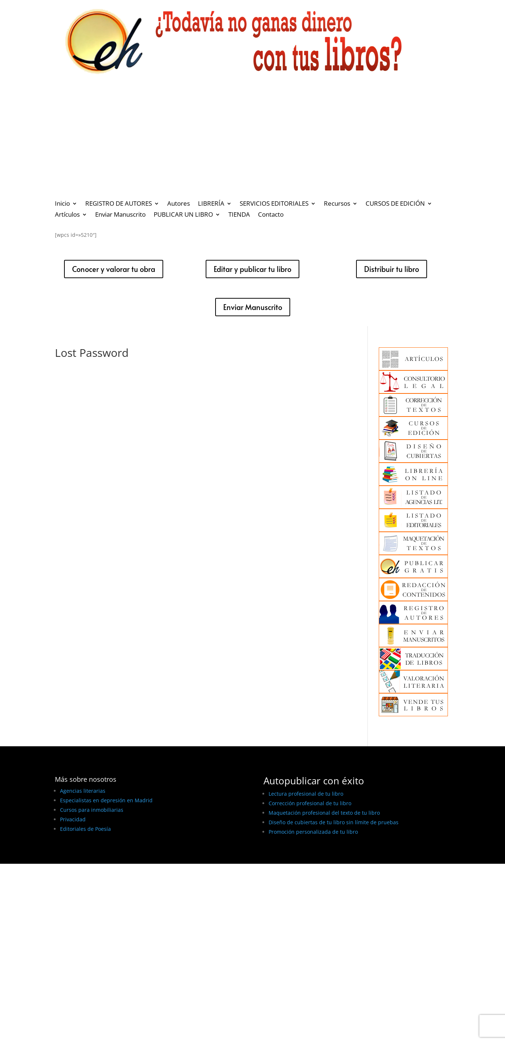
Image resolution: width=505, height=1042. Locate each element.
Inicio (62, 204)
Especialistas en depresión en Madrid (106, 800)
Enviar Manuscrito (120, 215)
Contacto (271, 215)
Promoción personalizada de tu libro (313, 831)
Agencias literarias (82, 790)
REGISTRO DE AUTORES (118, 204)
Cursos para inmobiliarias (91, 809)
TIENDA (239, 215)
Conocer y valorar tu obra (113, 269)
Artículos (67, 215)
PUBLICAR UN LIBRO (183, 215)
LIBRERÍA (211, 204)
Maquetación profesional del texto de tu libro (324, 812)
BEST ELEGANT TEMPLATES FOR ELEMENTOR (109, 855)
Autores (178, 204)
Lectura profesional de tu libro (306, 793)
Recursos (337, 204)
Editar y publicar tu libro (252, 269)
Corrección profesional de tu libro (310, 803)
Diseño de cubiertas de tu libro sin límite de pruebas (334, 822)
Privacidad (73, 819)
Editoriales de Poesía (85, 828)
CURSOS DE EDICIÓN (395, 204)
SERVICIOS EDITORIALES (274, 204)
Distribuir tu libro (391, 269)
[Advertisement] (252, 141)
